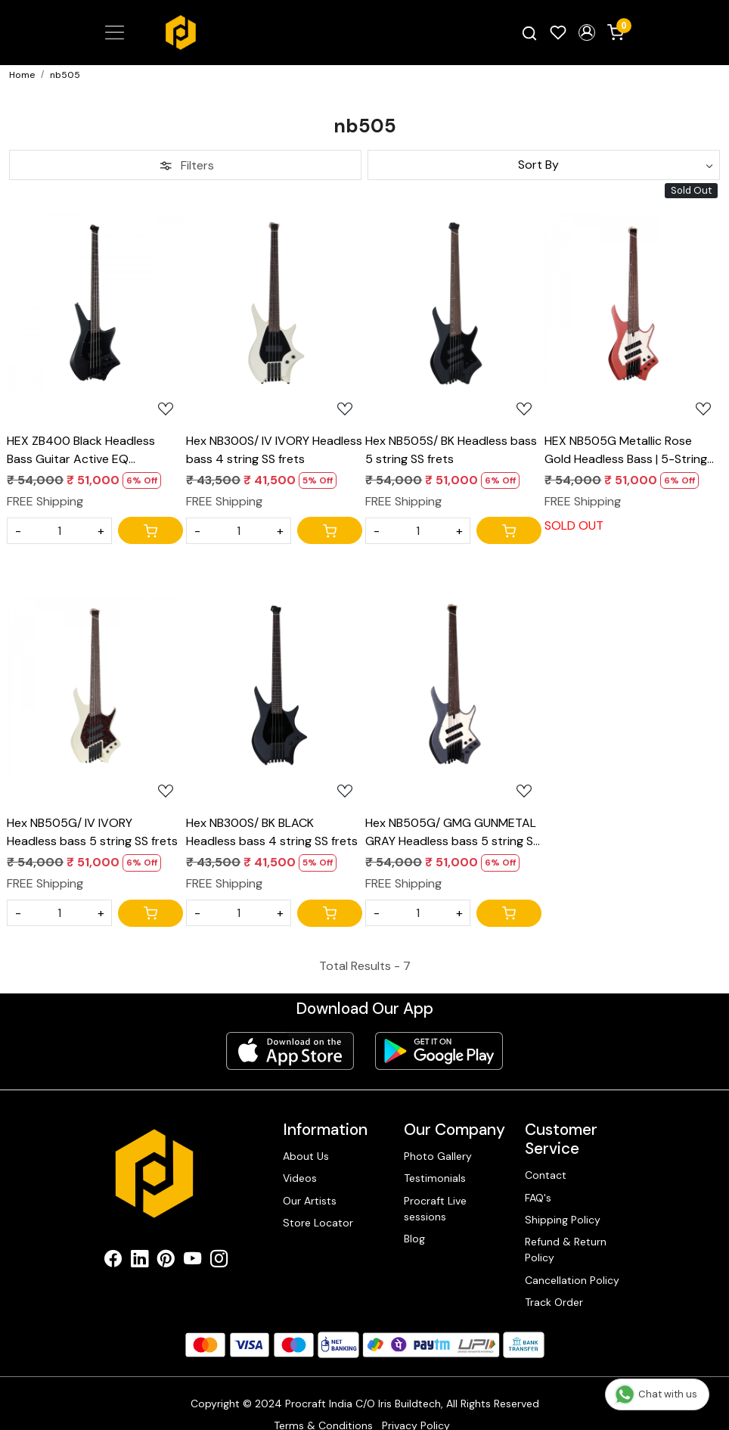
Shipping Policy (562, 1219)
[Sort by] (544, 165)
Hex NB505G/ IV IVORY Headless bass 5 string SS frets (92, 832)
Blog (414, 1238)
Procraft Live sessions (435, 1208)
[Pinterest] (166, 1261)
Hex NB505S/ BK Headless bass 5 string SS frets (451, 450)
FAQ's (538, 1198)
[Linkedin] (139, 1261)
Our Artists (310, 1201)
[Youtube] (192, 1261)
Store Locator (318, 1222)
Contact (545, 1175)
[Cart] (150, 530)
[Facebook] (113, 1261)
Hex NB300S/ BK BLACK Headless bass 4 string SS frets (272, 832)
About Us (306, 1156)
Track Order (554, 1302)
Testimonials (435, 1178)
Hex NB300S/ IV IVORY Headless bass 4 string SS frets (274, 450)
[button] (586, 32)
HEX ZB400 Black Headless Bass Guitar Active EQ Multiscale (81, 450)
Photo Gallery (438, 1156)
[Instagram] (219, 1261)
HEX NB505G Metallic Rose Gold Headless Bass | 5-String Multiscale (625, 450)
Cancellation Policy (572, 1280)
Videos (300, 1178)
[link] (529, 32)
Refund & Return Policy (565, 1249)
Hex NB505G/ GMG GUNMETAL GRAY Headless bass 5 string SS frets (452, 832)
